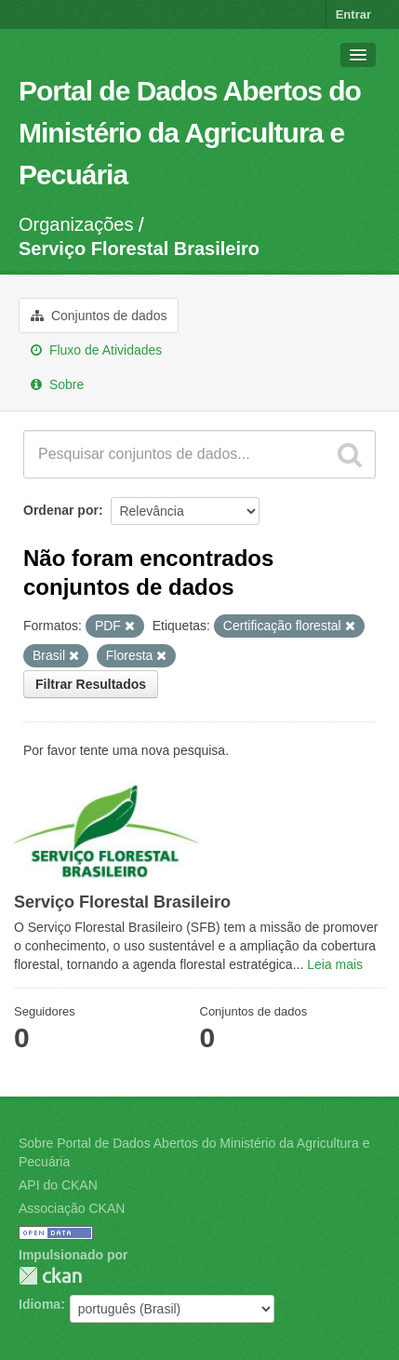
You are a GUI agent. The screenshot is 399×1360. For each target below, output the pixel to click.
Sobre (57, 384)
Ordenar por (61, 510)
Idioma (39, 1304)
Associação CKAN (72, 1208)
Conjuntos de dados (98, 315)
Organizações (76, 224)
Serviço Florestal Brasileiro (139, 248)
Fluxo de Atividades (96, 350)
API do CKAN (58, 1185)
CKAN (50, 1276)
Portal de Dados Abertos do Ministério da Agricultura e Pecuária (190, 132)
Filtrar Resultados (90, 684)
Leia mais (335, 964)
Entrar (353, 14)
